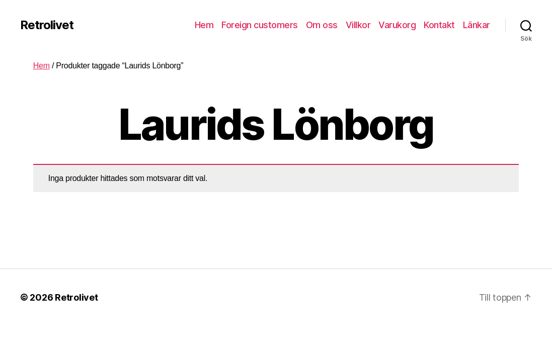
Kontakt (439, 25)
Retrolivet (46, 25)
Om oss (322, 25)
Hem (204, 25)
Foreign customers (259, 25)
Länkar (476, 25)
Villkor (358, 25)
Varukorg (397, 25)
